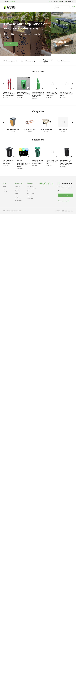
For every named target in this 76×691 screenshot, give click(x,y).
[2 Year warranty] (22, 61)
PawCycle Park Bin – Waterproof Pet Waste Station (66, 94)
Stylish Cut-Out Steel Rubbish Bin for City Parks (52, 162)
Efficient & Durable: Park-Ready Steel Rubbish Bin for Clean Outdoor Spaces (66, 163)
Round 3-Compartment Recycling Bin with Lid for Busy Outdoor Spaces (23, 163)
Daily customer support (48, 61)
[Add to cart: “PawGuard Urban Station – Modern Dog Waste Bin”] (28, 88)
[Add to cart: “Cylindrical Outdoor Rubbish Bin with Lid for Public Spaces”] (42, 156)
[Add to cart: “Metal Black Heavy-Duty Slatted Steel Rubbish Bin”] (14, 156)
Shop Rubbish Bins (11, 44)
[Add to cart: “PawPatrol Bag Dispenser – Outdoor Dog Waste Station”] (14, 88)
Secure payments (12, 61)
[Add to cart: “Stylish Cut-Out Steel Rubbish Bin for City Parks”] (56, 156)
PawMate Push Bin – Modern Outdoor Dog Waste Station (52, 94)
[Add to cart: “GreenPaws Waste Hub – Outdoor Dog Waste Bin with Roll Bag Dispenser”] (42, 88)
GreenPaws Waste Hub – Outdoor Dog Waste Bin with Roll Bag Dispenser (38, 94)
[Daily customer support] (40, 61)
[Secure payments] (4, 61)
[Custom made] (59, 61)
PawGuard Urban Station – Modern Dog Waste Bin (23, 94)
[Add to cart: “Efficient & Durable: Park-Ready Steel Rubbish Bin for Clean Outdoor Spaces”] (71, 156)
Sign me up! (65, 195)
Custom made (66, 61)
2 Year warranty (30, 61)
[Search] (69, 7)
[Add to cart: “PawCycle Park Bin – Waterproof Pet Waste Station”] (71, 88)
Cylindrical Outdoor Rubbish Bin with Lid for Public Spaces (37, 162)
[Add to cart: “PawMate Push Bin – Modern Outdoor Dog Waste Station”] (56, 88)
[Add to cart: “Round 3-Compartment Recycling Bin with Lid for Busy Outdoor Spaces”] (28, 156)
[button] (3, 83)
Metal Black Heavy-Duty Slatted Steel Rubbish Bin (8, 162)
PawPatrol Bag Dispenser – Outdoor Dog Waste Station (9, 94)
